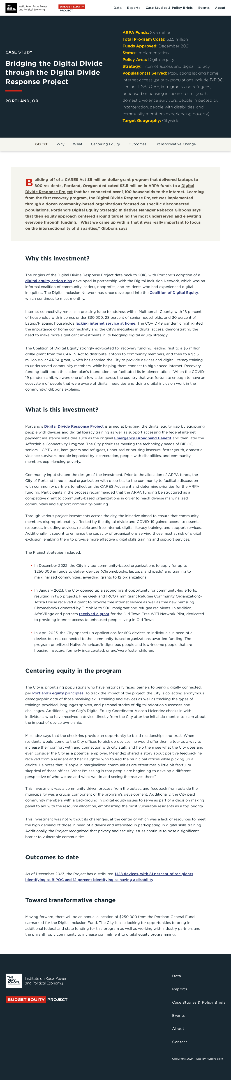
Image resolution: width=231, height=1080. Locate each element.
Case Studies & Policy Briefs (169, 7)
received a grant (94, 614)
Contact (179, 1042)
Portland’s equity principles (57, 693)
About (220, 7)
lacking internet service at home (105, 323)
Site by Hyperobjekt (209, 1058)
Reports (133, 7)
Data (118, 7)
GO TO (41, 144)
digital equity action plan (48, 281)
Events (204, 7)
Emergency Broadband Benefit (142, 438)
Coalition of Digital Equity (174, 292)
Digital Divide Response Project (74, 426)
